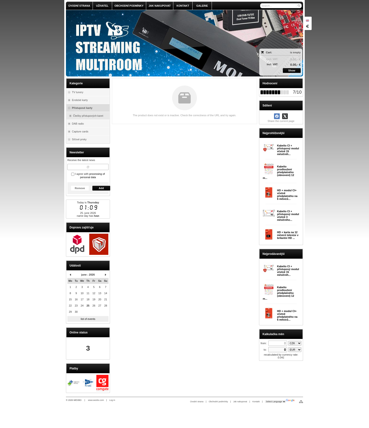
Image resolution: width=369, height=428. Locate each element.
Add (101, 188)
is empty (295, 52)
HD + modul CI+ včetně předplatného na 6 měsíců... (287, 194)
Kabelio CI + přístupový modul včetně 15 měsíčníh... (288, 150)
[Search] (299, 5)
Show (291, 70)
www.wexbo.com (96, 400)
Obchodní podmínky (218, 401)
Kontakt (256, 401)
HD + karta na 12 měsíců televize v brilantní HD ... (288, 235)
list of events (88, 318)
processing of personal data (92, 175)
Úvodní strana (196, 401)
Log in (112, 400)
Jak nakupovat (240, 401)
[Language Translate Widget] (275, 401)
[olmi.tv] (155, 43)
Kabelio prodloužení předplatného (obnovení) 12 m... (278, 172)
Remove (80, 188)
